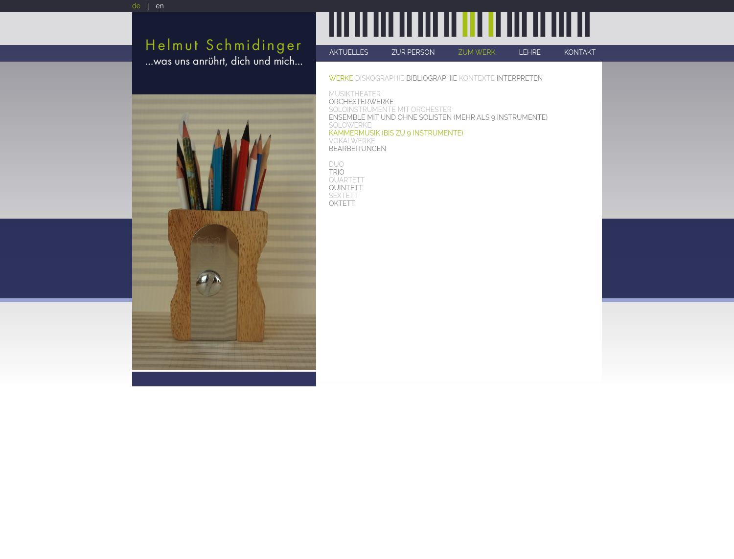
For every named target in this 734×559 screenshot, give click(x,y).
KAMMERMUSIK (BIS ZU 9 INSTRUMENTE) (396, 133)
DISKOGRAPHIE (380, 78)
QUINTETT (346, 188)
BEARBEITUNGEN (357, 149)
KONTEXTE (477, 78)
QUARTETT (347, 180)
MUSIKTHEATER (355, 94)
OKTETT (342, 203)
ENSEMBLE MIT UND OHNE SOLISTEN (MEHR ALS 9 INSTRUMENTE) (438, 117)
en (159, 6)
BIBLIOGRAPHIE (431, 78)
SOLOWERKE (350, 125)
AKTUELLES (348, 52)
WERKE (341, 78)
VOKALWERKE (352, 141)
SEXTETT (343, 196)
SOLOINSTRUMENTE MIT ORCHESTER (390, 109)
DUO (336, 164)
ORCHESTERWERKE (361, 102)
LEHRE (530, 52)
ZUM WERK (476, 52)
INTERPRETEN (520, 78)
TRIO (336, 172)
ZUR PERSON (413, 52)
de (136, 6)
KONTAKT (580, 52)
